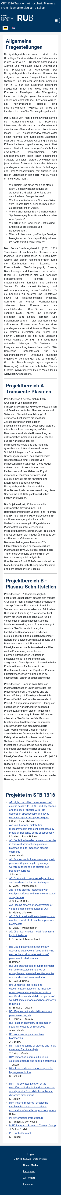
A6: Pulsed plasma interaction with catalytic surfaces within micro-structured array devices (32, 893)
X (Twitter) (29, 1177)
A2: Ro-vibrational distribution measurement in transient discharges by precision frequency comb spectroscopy (31, 829)
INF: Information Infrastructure (26, 1117)
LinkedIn (28, 1184)
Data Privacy (40, 1158)
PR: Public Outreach (20, 1133)
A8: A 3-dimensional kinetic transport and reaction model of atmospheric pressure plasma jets (32, 920)
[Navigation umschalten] (56, 20)
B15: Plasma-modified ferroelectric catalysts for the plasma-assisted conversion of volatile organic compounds (32, 1106)
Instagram (29, 1171)
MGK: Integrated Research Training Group (32, 1125)
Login (30, 1154)
